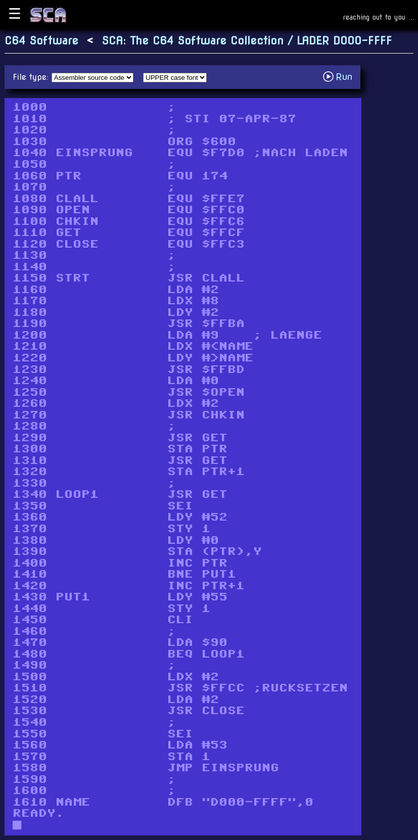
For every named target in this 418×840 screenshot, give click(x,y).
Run (340, 76)
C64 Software (41, 40)
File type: (32, 77)
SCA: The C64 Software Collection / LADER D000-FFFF (247, 40)
